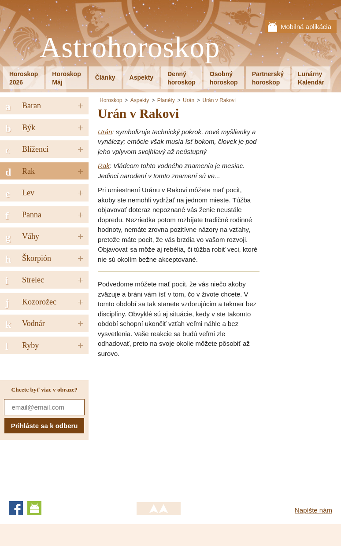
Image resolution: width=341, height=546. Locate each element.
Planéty (166, 100)
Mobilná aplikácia (306, 26)
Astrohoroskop (130, 48)
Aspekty (141, 77)
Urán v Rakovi (218, 100)
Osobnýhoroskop (224, 78)
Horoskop (111, 100)
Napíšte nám (313, 510)
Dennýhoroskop (181, 78)
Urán (188, 100)
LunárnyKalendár (311, 78)
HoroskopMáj (66, 78)
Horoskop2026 (23, 78)
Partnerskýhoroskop (268, 78)
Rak (104, 165)
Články (105, 77)
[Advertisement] (172, 426)
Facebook (16, 508)
